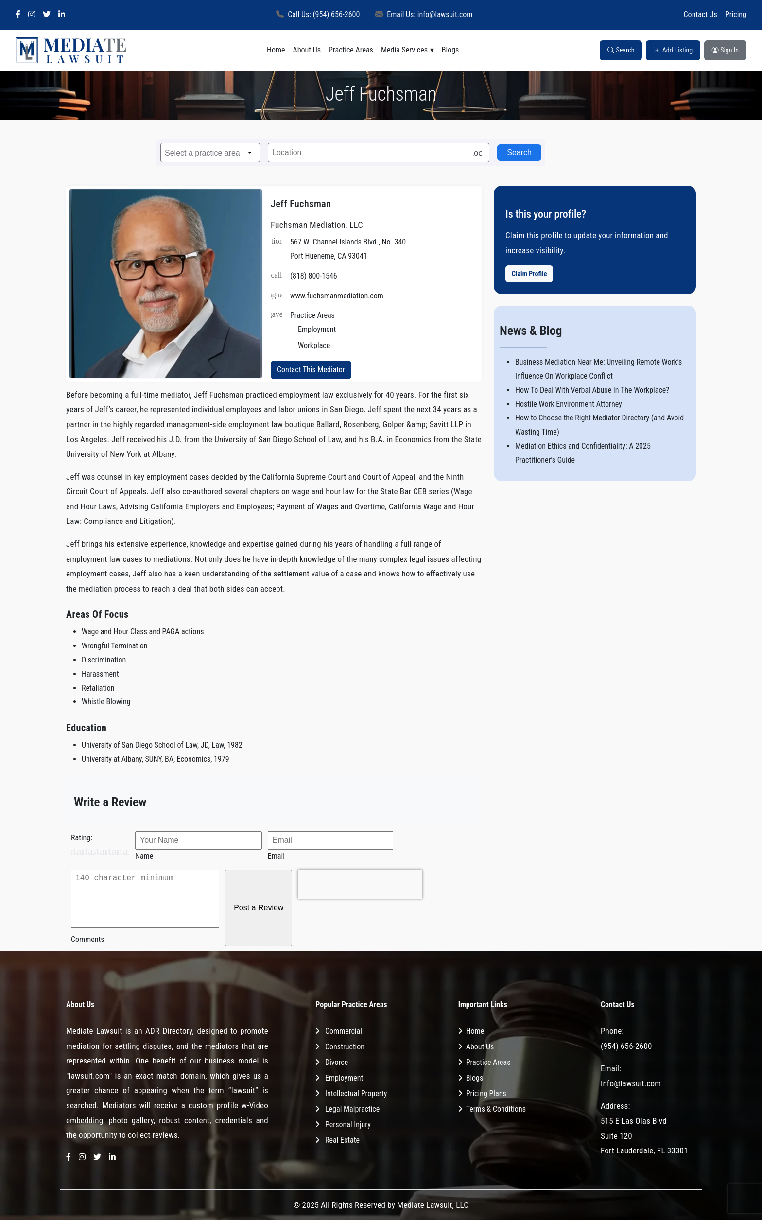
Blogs (450, 49)
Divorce (336, 1062)
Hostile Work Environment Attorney (568, 404)
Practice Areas (351, 49)
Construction (344, 1046)
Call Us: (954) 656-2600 (318, 14)
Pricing (735, 14)
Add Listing (673, 50)
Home (276, 49)
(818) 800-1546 (313, 275)
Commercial (343, 1031)
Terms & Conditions (496, 1109)
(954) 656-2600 (626, 1046)
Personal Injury (348, 1124)
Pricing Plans (486, 1093)
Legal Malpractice (352, 1109)
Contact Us (700, 14)
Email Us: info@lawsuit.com (423, 14)
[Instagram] (31, 15)
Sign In (725, 50)
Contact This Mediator (311, 369)
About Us (307, 49)
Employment (344, 1077)
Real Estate (342, 1140)
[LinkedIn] (61, 15)
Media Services (404, 49)
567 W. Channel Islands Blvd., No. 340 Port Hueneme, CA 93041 (348, 249)
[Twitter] (47, 15)
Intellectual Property (356, 1093)
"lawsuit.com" (89, 1076)
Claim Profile (529, 274)
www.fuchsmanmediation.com (336, 295)
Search (620, 50)
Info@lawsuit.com (631, 1083)
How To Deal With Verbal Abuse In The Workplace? (592, 390)
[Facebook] (18, 15)
